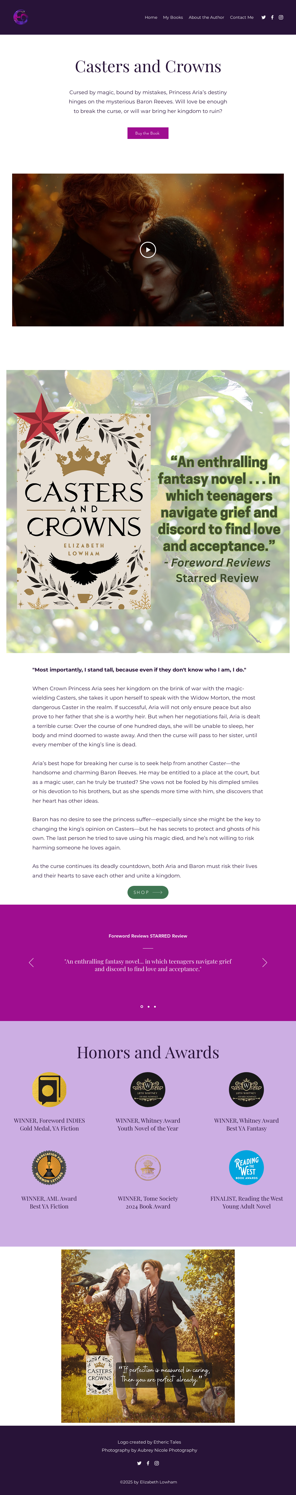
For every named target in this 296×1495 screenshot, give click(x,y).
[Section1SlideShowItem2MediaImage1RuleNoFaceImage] (148, 1006)
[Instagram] (281, 17)
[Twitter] (264, 17)
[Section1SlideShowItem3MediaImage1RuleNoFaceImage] (155, 1006)
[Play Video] (148, 250)
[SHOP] (148, 892)
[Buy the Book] (148, 133)
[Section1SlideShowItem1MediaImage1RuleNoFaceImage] (141, 1006)
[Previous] (31, 963)
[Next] (264, 963)
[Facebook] (272, 17)
